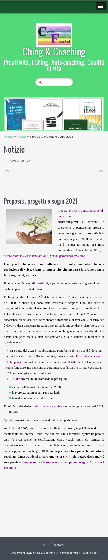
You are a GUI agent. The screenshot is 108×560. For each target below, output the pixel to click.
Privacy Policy (89, 552)
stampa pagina (18, 161)
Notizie (22, 136)
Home (9, 136)
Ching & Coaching (54, 51)
